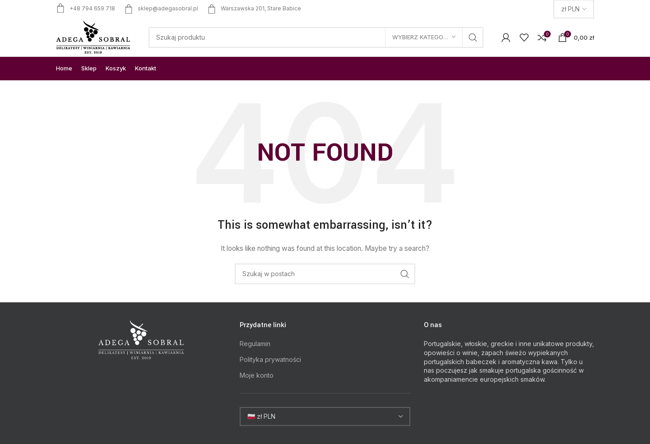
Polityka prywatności (270, 359)
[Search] (316, 37)
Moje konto (257, 375)
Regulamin (255, 343)
